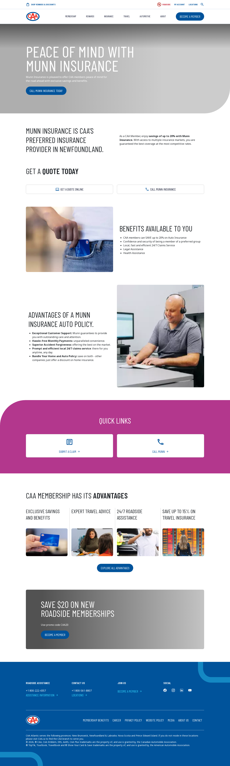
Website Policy (155, 720)
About (163, 16)
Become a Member (190, 16)
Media (171, 720)
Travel (126, 16)
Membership (70, 16)
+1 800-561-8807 (82, 690)
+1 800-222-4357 (36, 690)
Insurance (109, 16)
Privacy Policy (133, 720)
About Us (183, 720)
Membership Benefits (96, 720)
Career (117, 720)
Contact (197, 720)
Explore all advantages (115, 568)
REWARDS (90, 16)
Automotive (145, 16)
